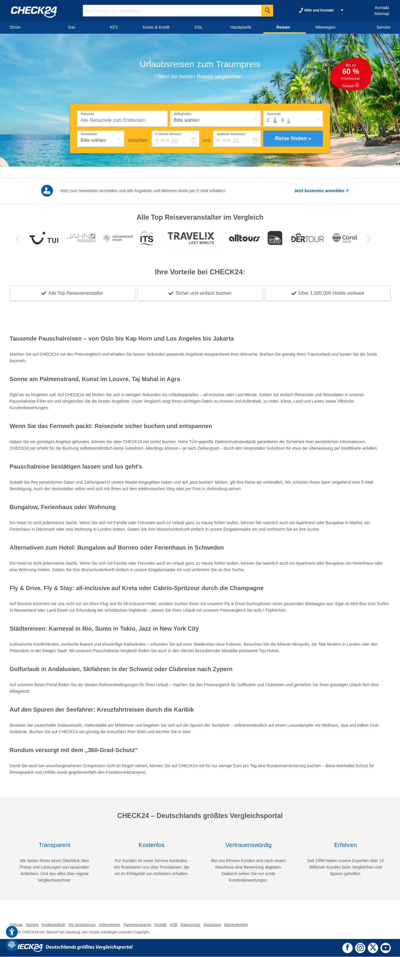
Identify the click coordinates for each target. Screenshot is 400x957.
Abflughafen (183, 113)
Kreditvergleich (53, 925)
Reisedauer (89, 133)
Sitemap (381, 13)
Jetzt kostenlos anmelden (321, 190)
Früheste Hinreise (168, 133)
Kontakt (382, 7)
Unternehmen (109, 925)
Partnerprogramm (137, 925)
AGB (173, 925)
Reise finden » (293, 138)
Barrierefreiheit (236, 925)
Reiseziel (87, 113)
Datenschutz (190, 925)
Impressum (212, 925)
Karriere (32, 925)
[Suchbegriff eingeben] (178, 11)
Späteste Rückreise (231, 133)
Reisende (274, 113)
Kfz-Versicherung (82, 925)
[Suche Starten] (267, 11)
